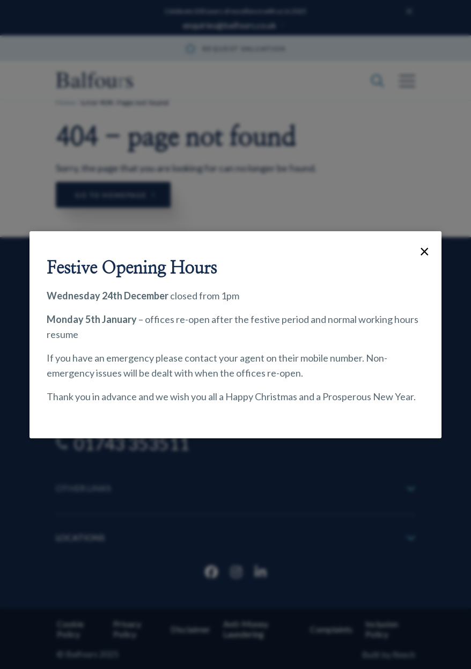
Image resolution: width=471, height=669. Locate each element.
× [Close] (425, 250)
